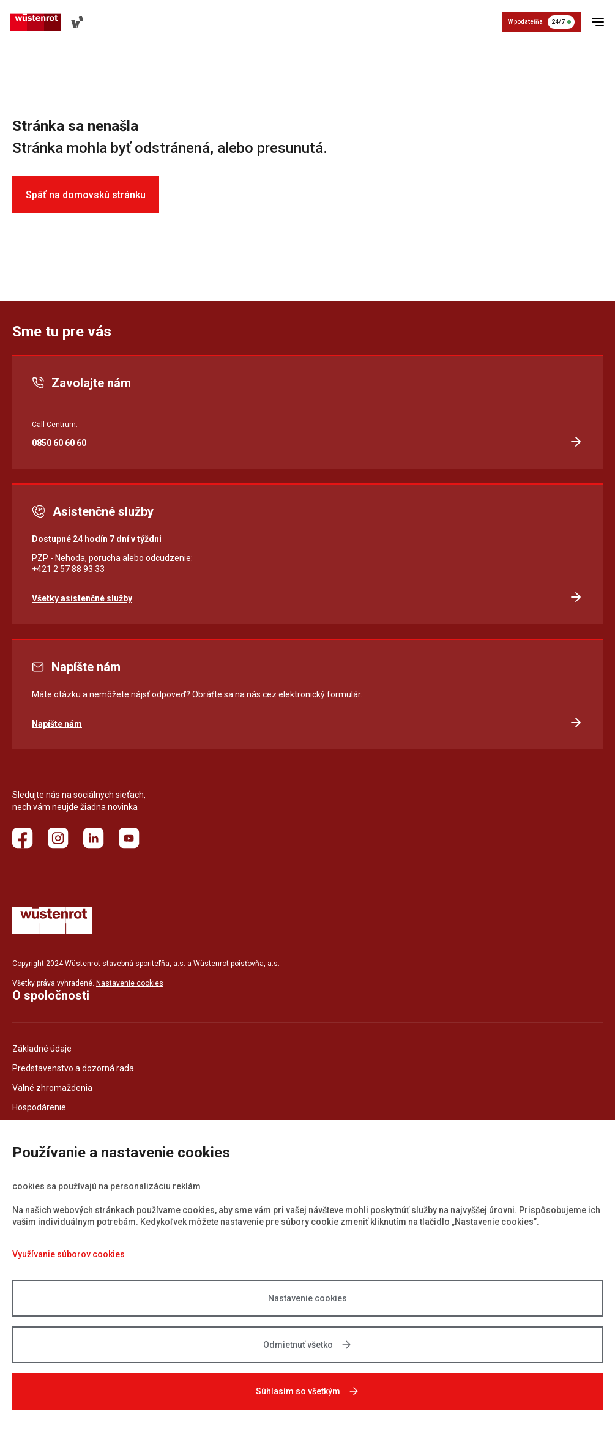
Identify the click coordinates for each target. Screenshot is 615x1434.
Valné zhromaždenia (52, 1088)
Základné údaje (42, 1048)
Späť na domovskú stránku (86, 195)
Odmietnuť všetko (307, 1345)
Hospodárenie (39, 1107)
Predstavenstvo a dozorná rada (73, 1068)
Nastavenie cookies (307, 1298)
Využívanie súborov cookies (68, 1254)
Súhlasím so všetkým (308, 1391)
